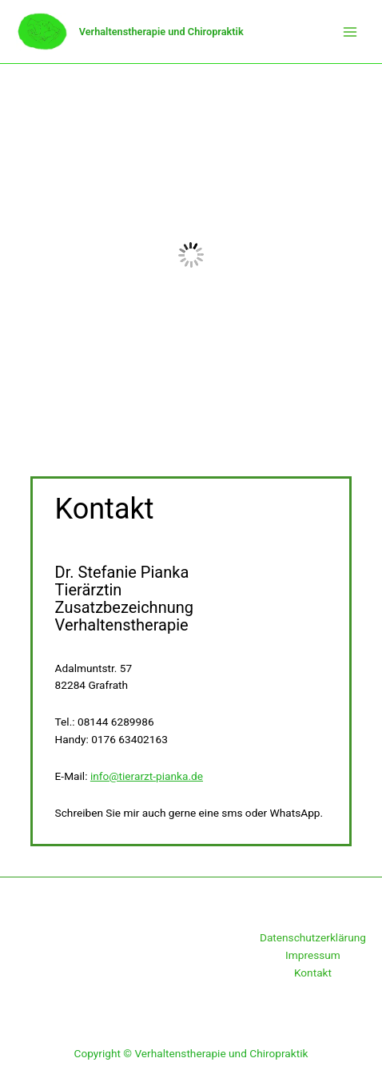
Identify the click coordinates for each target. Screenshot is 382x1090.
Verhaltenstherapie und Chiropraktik (161, 32)
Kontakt (313, 972)
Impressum (312, 955)
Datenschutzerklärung (313, 937)
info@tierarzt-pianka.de (146, 776)
